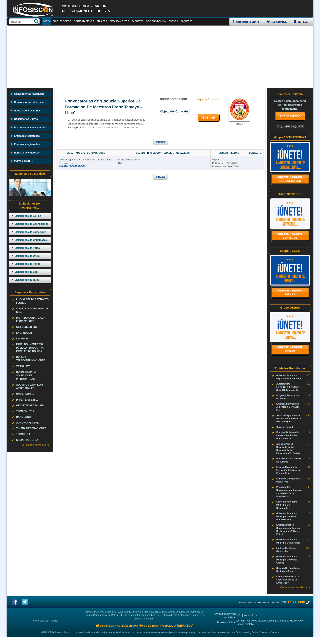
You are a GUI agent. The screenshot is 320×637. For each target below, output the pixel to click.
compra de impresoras (128, 159)
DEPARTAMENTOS (119, 21)
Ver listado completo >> (35, 444)
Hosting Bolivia (251, 632)
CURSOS (173, 21)
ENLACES (102, 21)
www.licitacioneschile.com (91, 632)
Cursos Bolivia (235, 632)
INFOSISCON (108, 625)
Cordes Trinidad (284, 427)
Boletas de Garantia (269, 632)
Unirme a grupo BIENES (290, 292)
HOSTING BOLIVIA (164, 625)
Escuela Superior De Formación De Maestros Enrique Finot (288, 470)
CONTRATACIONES (84, 21)
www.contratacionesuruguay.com (153, 632)
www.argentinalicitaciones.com (120, 632)
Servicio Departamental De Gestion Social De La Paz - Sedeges (288, 418)
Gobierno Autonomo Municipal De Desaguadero (286, 504)
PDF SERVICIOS (290, 116)
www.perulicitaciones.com (214, 632)
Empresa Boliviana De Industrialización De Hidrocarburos (287, 435)
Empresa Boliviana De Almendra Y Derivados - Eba (288, 406)
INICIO (160, 142)
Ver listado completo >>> (295, 587)
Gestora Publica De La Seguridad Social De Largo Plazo (287, 579)
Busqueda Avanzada (207, 99)
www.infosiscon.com (67, 632)
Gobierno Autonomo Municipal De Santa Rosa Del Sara (286, 516)
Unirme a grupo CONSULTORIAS (290, 179)
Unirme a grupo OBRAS (290, 349)
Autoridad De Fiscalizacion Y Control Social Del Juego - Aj (288, 386)
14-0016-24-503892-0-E (72, 166)
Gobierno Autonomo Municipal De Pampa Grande (287, 559)
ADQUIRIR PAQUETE (290, 126)
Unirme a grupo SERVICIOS (290, 235)
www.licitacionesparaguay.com (185, 632)
